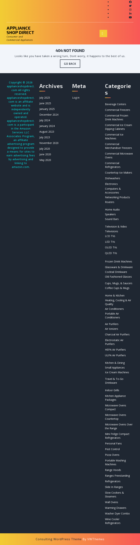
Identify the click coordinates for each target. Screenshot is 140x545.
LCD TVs (110, 236)
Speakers (110, 214)
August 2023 (46, 131)
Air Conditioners (114, 309)
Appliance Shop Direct (20, 30)
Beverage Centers (115, 104)
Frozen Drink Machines (118, 261)
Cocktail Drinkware (116, 272)
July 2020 (44, 148)
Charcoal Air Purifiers (117, 334)
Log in (75, 97)
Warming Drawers (115, 508)
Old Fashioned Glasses (118, 276)
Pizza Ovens (112, 454)
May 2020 (45, 160)
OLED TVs (111, 247)
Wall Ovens (111, 502)
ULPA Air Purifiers (115, 355)
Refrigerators (112, 481)
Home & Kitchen (115, 295)
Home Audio (112, 209)
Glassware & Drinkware (119, 267)
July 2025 (44, 97)
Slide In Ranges (114, 487)
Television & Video (116, 226)
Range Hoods (113, 470)
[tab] (103, 33)
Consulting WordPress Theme (59, 539)
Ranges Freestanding (117, 475)
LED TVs (110, 241)
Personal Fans (113, 443)
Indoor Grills (112, 390)
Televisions (111, 231)
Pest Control (112, 449)
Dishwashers (112, 178)
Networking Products (117, 197)
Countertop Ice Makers (118, 172)
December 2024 (48, 114)
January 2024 (47, 126)
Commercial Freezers (117, 110)
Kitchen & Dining (115, 362)
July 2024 (44, 120)
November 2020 (49, 143)
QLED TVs (111, 253)
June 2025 (45, 103)
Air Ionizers (111, 328)
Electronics (111, 184)
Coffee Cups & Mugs (117, 288)
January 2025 (47, 109)
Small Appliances (115, 367)
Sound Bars (112, 219)
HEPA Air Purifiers (115, 349)
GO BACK (72, 64)
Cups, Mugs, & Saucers (118, 283)
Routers (109, 202)
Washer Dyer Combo (117, 513)
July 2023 (44, 137)
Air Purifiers (111, 324)
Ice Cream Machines (117, 372)
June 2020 (45, 154)
